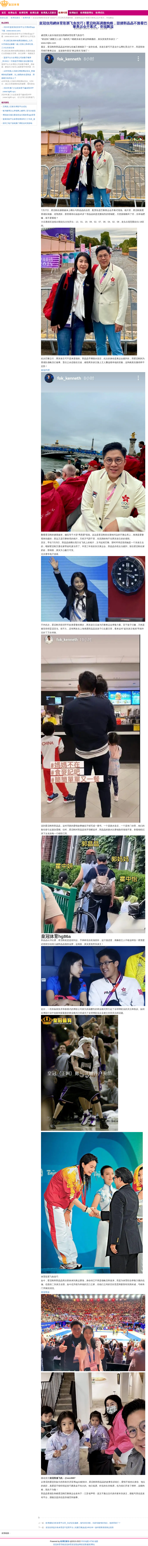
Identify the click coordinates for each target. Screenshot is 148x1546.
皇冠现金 (45, 1292)
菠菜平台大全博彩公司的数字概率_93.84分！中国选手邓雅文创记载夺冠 (17, 59)
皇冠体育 (68, 1544)
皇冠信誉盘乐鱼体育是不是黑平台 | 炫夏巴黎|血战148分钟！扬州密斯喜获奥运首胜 (80, 1527)
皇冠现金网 (76, 1544)
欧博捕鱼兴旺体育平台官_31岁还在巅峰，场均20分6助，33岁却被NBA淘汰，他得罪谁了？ (83, 1523)
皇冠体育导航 (58, 1544)
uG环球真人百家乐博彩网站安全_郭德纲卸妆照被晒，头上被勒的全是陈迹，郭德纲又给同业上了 (18, 74)
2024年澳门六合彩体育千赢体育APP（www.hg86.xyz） (17, 90)
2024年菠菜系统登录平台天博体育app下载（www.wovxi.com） (18, 29)
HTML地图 (93, 1541)
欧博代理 (26, 18)
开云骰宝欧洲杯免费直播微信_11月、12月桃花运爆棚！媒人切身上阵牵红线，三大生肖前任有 (18, 44)
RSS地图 (85, 1541)
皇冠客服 (84, 1544)
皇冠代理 (45, 370)
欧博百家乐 (15, 18)
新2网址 (91, 1544)
